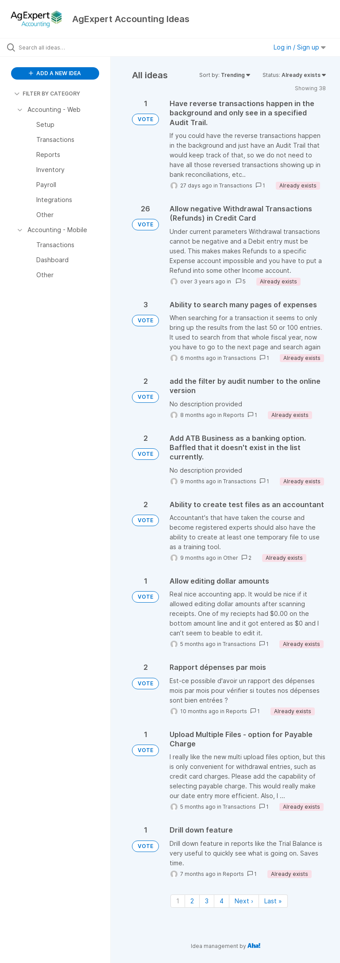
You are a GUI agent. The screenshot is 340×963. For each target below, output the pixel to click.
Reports (233, 415)
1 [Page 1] (177, 901)
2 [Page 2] (192, 901)
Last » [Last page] (273, 901)
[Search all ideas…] (59, 47)
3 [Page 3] (207, 901)
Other (230, 557)
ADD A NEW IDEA (55, 73)
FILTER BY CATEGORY (47, 93)
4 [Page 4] (222, 901)
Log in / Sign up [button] (300, 47)
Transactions (235, 185)
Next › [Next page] (244, 901)
